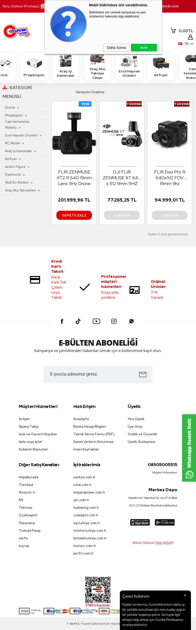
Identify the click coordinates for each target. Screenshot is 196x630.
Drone (10, 107)
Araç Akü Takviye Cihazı (97, 66)
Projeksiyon (34, 66)
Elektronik (13, 174)
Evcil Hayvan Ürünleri (129, 66)
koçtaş (24, 546)
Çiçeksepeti (28, 515)
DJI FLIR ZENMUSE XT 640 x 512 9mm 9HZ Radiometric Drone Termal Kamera (122, 178)
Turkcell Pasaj (29, 530)
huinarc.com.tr (84, 546)
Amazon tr (27, 492)
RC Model (12, 143)
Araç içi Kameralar (66, 66)
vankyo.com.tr (84, 477)
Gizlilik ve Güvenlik (142, 434)
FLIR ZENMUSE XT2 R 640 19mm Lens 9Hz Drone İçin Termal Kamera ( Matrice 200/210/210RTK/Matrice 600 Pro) (75, 178)
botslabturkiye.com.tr (90, 538)
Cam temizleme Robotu (17, 125)
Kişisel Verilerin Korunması (93, 442)
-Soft (72, 624)
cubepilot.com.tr (86, 515)
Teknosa (25, 507)
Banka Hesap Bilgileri (89, 426)
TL (181, 31)
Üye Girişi (135, 426)
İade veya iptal (30, 442)
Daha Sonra (116, 48)
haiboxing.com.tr (86, 507)
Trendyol (26, 485)
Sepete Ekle (74, 215)
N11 (21, 500)
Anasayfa (81, 419)
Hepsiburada (28, 477)
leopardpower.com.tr (89, 492)
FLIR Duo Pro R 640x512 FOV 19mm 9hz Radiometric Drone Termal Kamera (170, 178)
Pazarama (27, 523)
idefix (23, 538)
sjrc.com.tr (81, 500)
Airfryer (161, 66)
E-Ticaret (84, 624)
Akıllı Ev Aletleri (17, 182)
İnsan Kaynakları (86, 449)
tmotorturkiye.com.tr (89, 530)
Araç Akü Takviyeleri (20, 190)
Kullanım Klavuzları (33, 449)
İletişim (24, 419)
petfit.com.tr (83, 553)
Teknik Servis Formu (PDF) (94, 434)
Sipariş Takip (28, 426)
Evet (144, 48)
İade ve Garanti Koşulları (38, 434)
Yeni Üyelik (136, 419)
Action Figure (15, 167)
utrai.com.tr (82, 485)
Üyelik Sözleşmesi (141, 442)
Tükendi (122, 215)
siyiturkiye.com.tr (86, 523)
